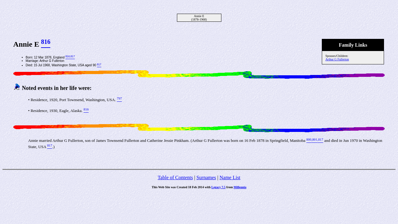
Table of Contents (175, 177)
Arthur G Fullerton (337, 59)
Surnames (206, 177)
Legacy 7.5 (218, 187)
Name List (230, 177)
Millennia (240, 187)
